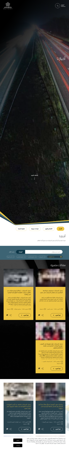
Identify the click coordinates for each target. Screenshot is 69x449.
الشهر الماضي (20, 257)
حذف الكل (11, 252)
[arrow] (34, 178)
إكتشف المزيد (34, 175)
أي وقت (41, 257)
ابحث (20, 252)
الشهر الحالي (31, 257)
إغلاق (17, 440)
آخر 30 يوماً (9, 257)
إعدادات (18, 445)
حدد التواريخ (51, 257)
